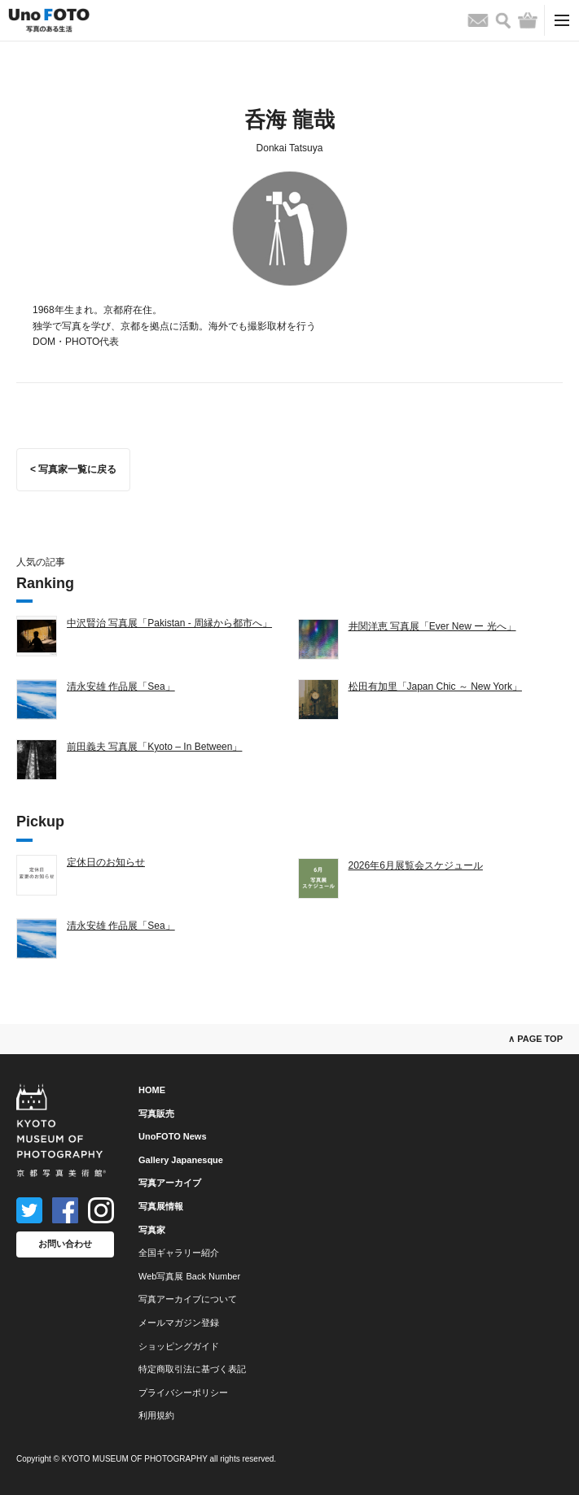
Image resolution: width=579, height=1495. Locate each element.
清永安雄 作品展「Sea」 (121, 686)
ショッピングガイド (178, 1346)
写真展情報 (160, 1206)
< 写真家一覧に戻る (73, 469)
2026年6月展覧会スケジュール (416, 865)
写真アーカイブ (169, 1183)
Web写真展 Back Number (189, 1276)
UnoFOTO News (172, 1136)
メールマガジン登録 (178, 1322)
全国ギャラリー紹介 (178, 1252)
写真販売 (156, 1113)
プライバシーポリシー (183, 1392)
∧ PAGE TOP (535, 1039)
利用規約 (156, 1415)
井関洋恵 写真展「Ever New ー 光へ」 (432, 626)
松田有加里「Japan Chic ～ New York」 (435, 686)
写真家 (151, 1230)
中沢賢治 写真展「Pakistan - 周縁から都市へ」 (169, 623)
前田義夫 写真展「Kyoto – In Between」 (154, 746)
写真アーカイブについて (187, 1299)
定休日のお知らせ (106, 862)
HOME (151, 1090)
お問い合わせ (65, 1244)
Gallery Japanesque (180, 1160)
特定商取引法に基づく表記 (192, 1369)
